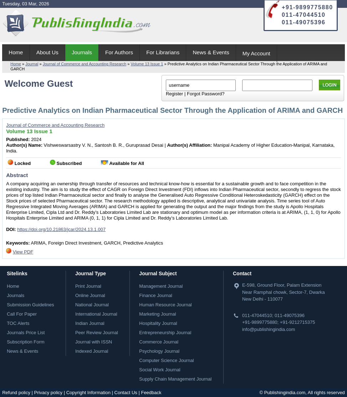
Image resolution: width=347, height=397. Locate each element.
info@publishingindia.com (268, 329)
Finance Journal (155, 295)
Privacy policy (48, 392)
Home (16, 52)
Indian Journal (89, 323)
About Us (47, 52)
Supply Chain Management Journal (175, 379)
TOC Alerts (18, 323)
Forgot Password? (206, 93)
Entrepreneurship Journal (165, 332)
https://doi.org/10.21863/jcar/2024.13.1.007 (61, 229)
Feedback (151, 392)
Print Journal (88, 286)
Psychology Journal (159, 351)
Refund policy (16, 392)
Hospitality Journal (158, 323)
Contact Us (125, 392)
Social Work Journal (159, 369)
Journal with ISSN (93, 342)
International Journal (96, 314)
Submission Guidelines (30, 304)
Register (174, 93)
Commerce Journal (158, 342)
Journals (82, 52)
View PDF (23, 252)
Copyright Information (88, 392)
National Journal (92, 304)
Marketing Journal (157, 314)
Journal (31, 64)
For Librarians (162, 52)
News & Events (211, 52)
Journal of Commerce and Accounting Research (85, 64)
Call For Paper (22, 314)
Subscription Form (25, 342)
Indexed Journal (91, 351)
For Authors (119, 52)
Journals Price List (26, 332)
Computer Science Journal (166, 360)
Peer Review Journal (96, 332)
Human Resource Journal (165, 304)
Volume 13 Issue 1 (147, 64)
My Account (256, 53)
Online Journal (90, 295)
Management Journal (161, 286)
